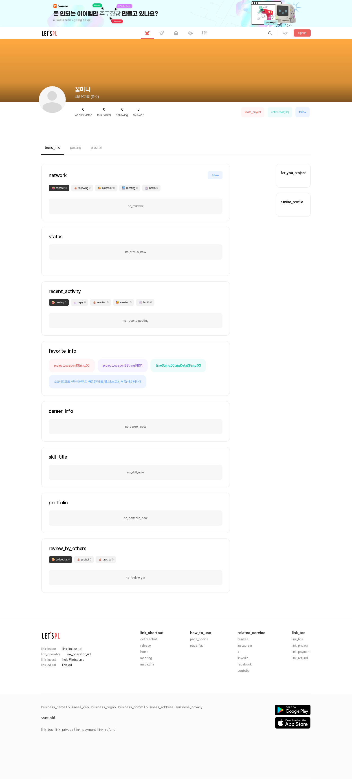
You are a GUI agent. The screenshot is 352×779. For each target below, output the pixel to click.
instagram (245, 645)
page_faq (197, 645)
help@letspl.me (73, 659)
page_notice (199, 639)
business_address (160, 707)
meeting (146, 658)
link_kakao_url (72, 649)
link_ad (67, 665)
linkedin (243, 658)
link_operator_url (79, 654)
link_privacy (300, 645)
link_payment (301, 652)
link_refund (300, 658)
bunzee (243, 639)
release (145, 645)
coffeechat (148, 639)
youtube (244, 670)
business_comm (130, 707)
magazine (147, 664)
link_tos (297, 639)
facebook (245, 664)
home (144, 652)
